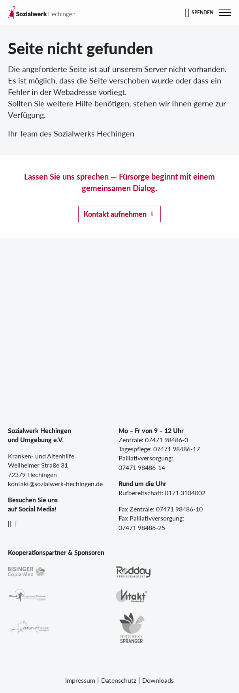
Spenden (202, 12)
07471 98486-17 (176, 449)
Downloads (158, 680)
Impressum (80, 680)
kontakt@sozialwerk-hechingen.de (55, 483)
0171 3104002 (185, 492)
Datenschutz (118, 680)
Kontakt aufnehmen (115, 214)
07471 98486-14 (142, 467)
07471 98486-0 (166, 439)
